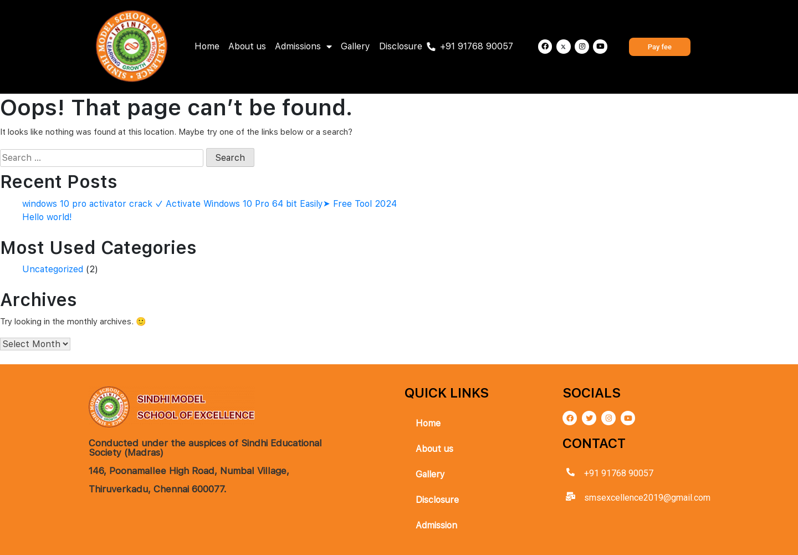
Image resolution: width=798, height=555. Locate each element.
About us (247, 46)
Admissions (303, 47)
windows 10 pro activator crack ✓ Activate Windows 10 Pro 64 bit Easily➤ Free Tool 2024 (209, 203)
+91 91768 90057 (476, 46)
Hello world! (47, 217)
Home (207, 46)
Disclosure (400, 46)
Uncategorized (52, 269)
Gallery (355, 46)
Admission (436, 525)
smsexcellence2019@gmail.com (647, 497)
